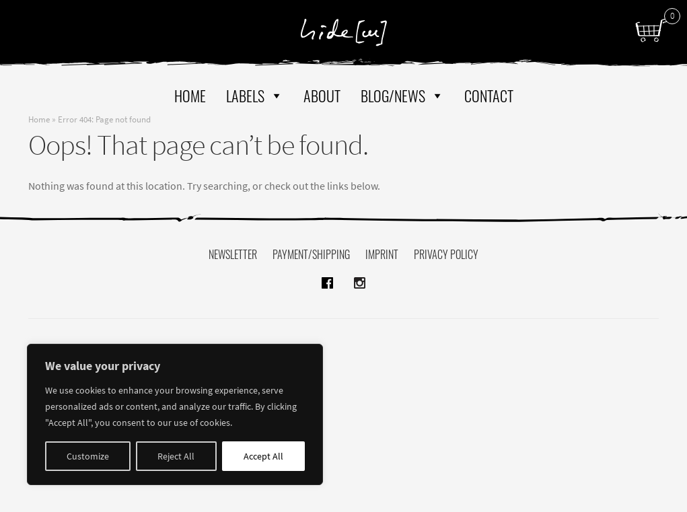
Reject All (175, 456)
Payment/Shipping (311, 254)
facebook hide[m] (328, 274)
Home (190, 95)
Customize (88, 456)
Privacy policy (446, 254)
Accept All (263, 456)
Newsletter (233, 254)
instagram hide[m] (359, 274)
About (321, 95)
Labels (254, 95)
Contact (488, 95)
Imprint (381, 254)
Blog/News (402, 95)
